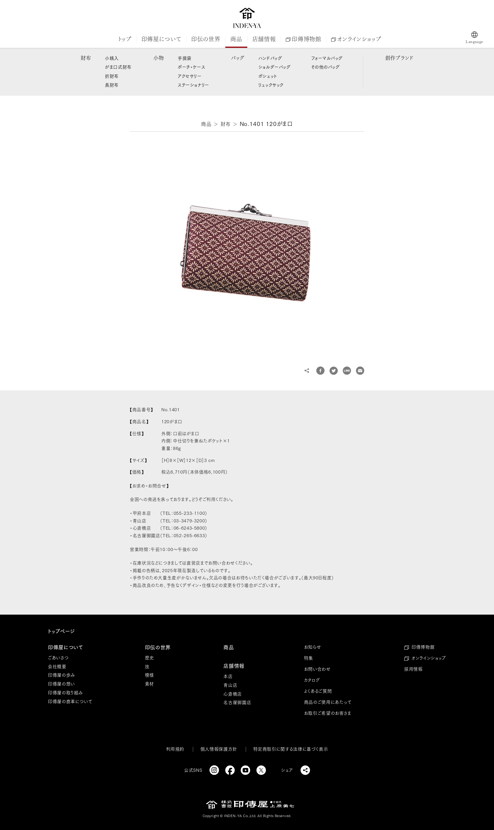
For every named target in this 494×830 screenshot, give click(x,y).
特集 (308, 658)
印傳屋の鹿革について (70, 701)
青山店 (230, 685)
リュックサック (271, 85)
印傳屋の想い (61, 684)
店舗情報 (264, 39)
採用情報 (413, 669)
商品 (236, 39)
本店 (228, 676)
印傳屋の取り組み (65, 693)
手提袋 (185, 58)
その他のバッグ (325, 67)
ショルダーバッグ (274, 67)
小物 (158, 57)
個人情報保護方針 (218, 749)
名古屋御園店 (237, 702)
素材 (149, 684)
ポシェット (267, 76)
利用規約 (175, 749)
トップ (124, 39)
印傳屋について (161, 39)
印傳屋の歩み (61, 675)
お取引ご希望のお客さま (327, 713)
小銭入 (112, 58)
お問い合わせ (317, 669)
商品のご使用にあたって (328, 702)
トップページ (61, 631)
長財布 (112, 85)
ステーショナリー (193, 85)
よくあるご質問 (318, 691)
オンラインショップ (356, 39)
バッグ (237, 57)
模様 (149, 675)
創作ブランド (399, 57)
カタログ (312, 680)
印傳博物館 (303, 39)
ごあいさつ (58, 658)
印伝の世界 (205, 39)
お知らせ (312, 647)
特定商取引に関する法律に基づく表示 (290, 749)
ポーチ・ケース (191, 67)
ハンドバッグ (270, 58)
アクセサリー (189, 76)
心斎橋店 (232, 694)
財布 (86, 57)
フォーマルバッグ (327, 58)
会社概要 (57, 666)
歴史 (149, 658)
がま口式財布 (118, 67)
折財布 (112, 76)
